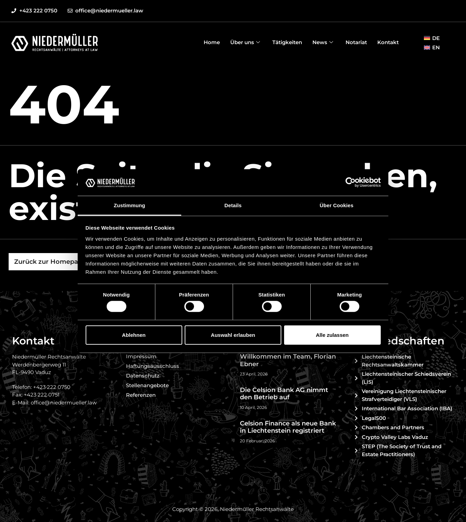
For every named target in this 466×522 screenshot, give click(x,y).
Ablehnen (133, 335)
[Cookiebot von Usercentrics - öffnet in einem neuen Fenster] (350, 182)
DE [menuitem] (436, 38)
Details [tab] (233, 205)
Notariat (356, 42)
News (322, 42)
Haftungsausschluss (152, 366)
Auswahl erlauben (233, 335)
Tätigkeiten (287, 42)
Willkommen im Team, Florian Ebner (288, 360)
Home (212, 42)
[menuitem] (431, 38)
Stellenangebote (147, 385)
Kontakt (388, 42)
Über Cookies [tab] (336, 205)
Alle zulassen (332, 335)
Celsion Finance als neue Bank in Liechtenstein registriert (288, 427)
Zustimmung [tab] (129, 205)
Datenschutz (142, 375)
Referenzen (141, 395)
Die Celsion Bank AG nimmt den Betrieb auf (284, 393)
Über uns (245, 42)
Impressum (141, 356)
